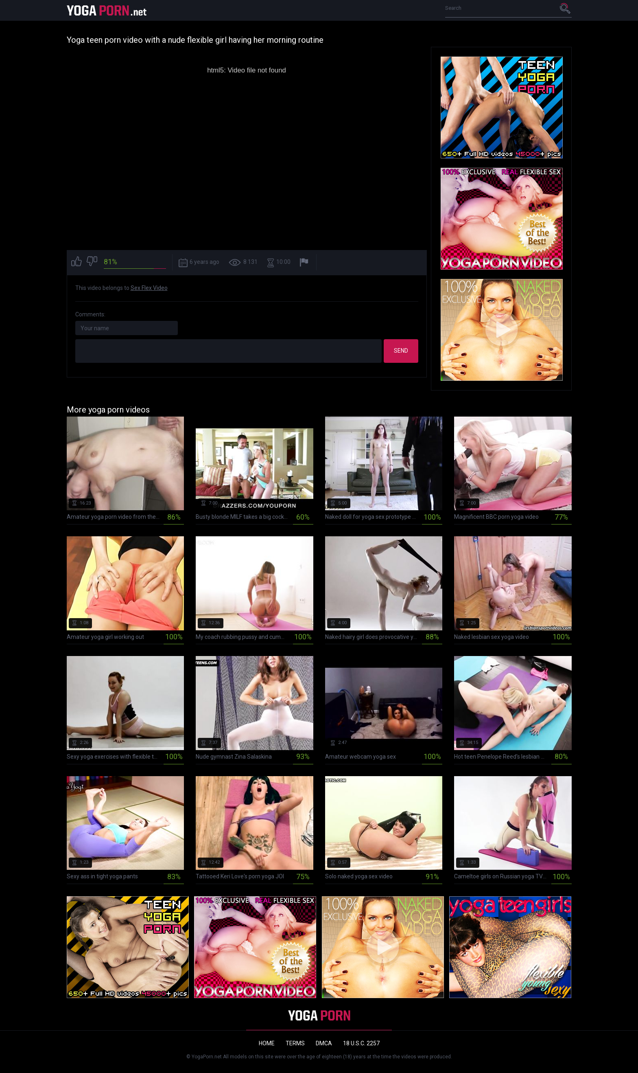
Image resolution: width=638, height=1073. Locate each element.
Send (401, 350)
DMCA (324, 1043)
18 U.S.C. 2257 (361, 1043)
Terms (295, 1043)
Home (267, 1043)
